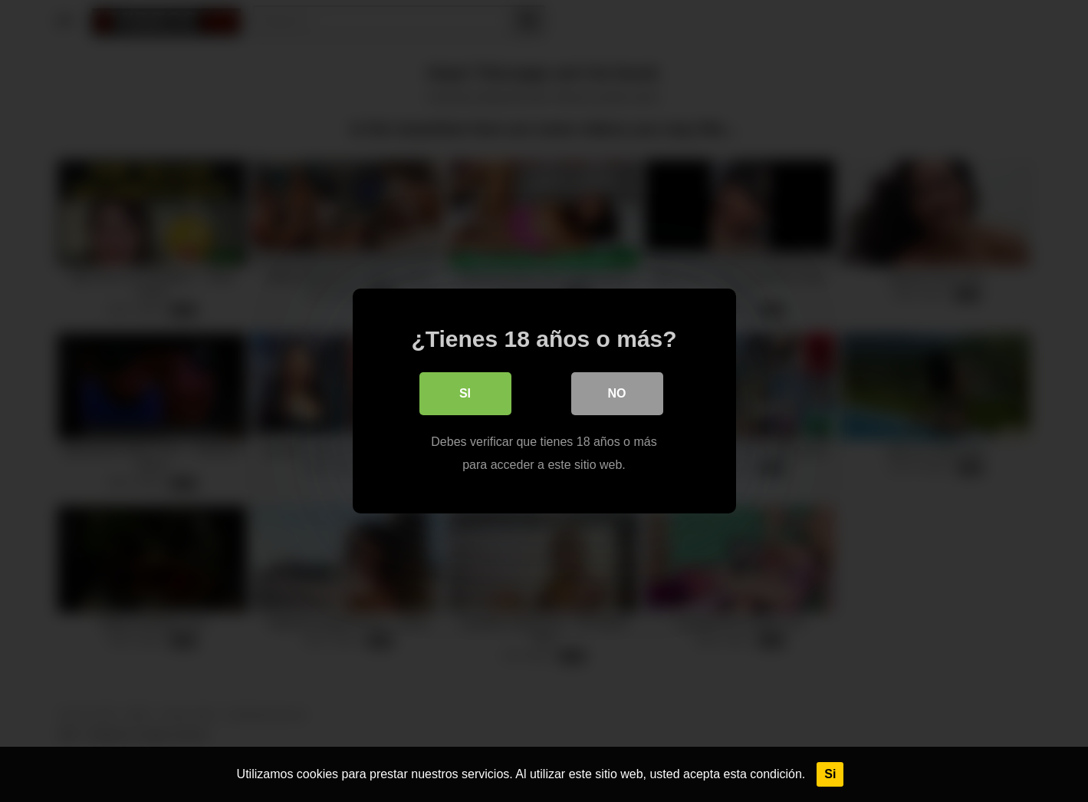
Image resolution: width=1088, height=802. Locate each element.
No (617, 393)
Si (830, 774)
